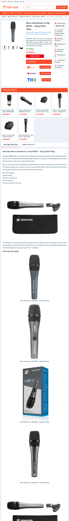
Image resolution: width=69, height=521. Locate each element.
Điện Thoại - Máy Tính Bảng (56, 13)
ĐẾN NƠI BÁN (35, 56)
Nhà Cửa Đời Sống (40, 13)
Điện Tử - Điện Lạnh (17, 13)
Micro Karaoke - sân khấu (39, 16)
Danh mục (10, 1)
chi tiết (28, 144)
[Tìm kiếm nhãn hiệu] (40, 7)
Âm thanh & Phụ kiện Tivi (25, 16)
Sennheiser (35, 32)
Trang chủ (3, 1)
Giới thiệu (16, 1)
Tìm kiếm (62, 7)
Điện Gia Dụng (28, 13)
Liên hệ (22, 1)
